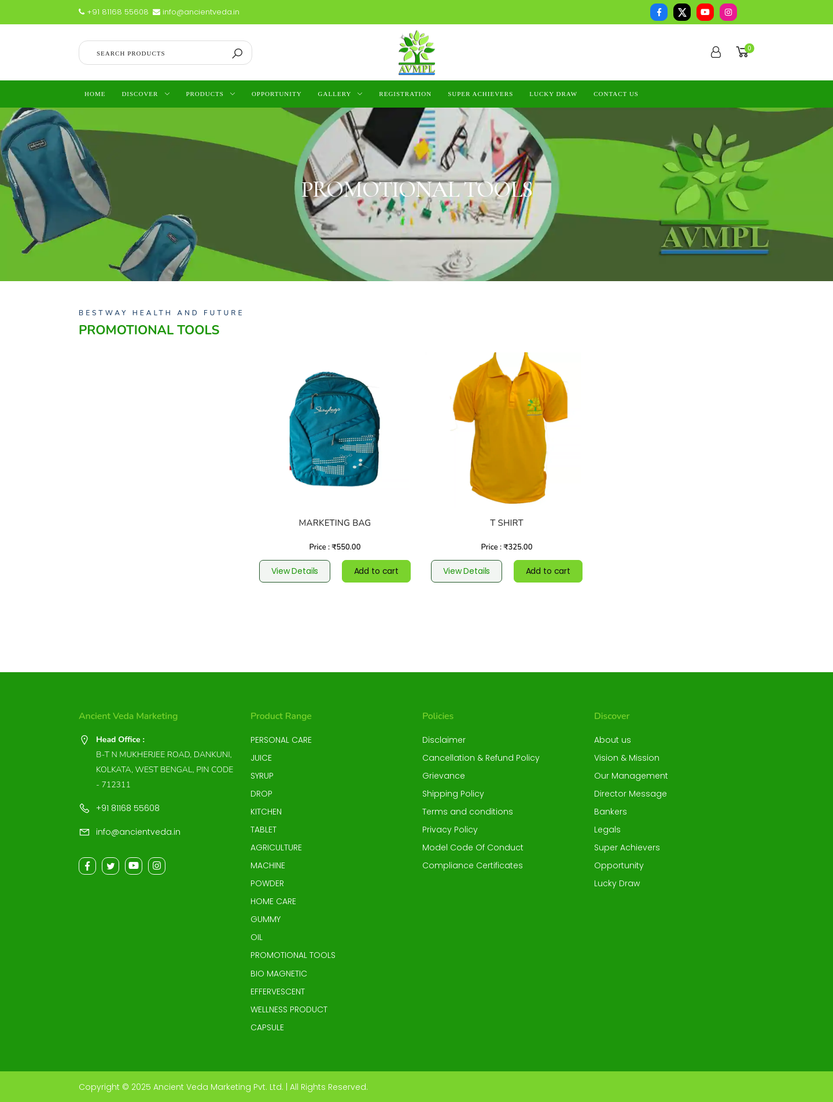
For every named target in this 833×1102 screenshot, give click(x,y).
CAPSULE (267, 1027)
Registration (405, 93)
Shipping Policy (453, 793)
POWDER (267, 883)
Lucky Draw (553, 93)
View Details (294, 571)
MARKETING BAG (335, 523)
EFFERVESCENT (277, 991)
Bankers (610, 811)
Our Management (631, 776)
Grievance (443, 776)
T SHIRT (507, 523)
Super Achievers (480, 93)
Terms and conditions (467, 811)
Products (204, 93)
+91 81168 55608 (114, 11)
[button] (744, 52)
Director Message (630, 793)
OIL (256, 937)
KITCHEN (266, 811)
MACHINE (267, 865)
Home (94, 93)
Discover (139, 93)
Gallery (335, 93)
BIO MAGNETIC (278, 973)
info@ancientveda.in (196, 11)
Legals (607, 829)
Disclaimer (444, 740)
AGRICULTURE (276, 847)
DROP (261, 793)
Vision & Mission (626, 758)
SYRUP (262, 776)
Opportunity (277, 93)
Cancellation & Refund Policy (481, 758)
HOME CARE (273, 901)
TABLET (263, 829)
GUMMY (265, 919)
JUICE (261, 758)
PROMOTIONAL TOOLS (293, 955)
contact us (616, 93)
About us (612, 740)
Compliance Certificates (472, 865)
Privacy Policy (450, 829)
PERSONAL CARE (281, 740)
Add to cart (376, 571)
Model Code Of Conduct (473, 847)
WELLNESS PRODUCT (288, 1009)
